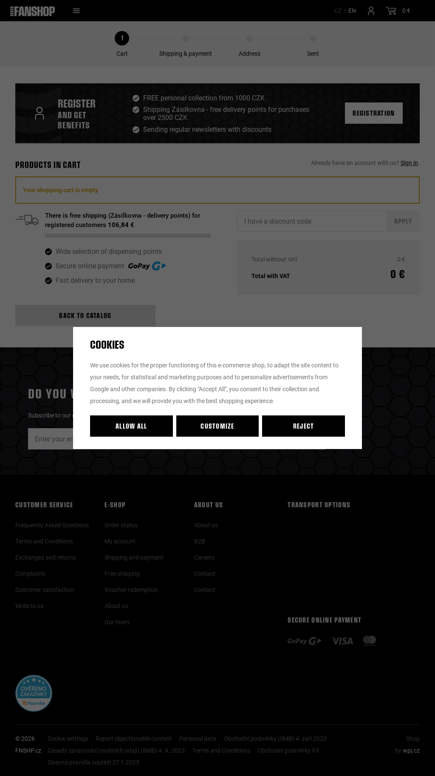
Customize (217, 426)
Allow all (131, 426)
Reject (303, 426)
